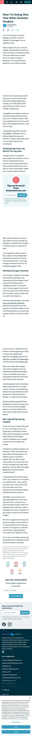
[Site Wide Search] (11, 2)
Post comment (16, 596)
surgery (13, 266)
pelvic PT (12, 384)
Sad (23, 564)
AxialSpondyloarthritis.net (11, 678)
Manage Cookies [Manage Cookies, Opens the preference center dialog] (16, 722)
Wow (11, 571)
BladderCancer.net (8, 681)
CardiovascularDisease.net (11, 686)
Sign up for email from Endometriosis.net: (16, 188)
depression (24, 359)
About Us (5, 694)
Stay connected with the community (12, 607)
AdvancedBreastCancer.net (12, 660)
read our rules (16, 583)
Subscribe (27, 2)
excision (6, 38)
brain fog (6, 359)
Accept (16, 731)
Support (15, 564)
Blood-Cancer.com (8, 683)
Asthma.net (6, 672)
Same (19, 571)
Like (7, 564)
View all (5, 690)
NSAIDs (8, 134)
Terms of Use (17, 619)
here (13, 558)
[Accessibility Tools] (17, 2)
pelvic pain (24, 362)
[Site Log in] (21, 2)
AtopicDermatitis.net (9, 675)
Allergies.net (6, 666)
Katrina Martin (12, 24)
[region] (16, 715)
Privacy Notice (17, 200)
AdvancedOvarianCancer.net (12, 663)
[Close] (30, 698)
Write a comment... (10, 590)
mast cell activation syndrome (13, 303)
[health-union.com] (11, 634)
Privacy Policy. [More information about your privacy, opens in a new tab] (24, 718)
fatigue (15, 357)
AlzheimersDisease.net (10, 669)
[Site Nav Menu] (7, 2)
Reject (16, 727)
